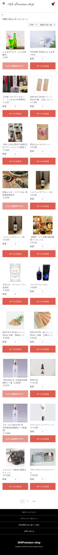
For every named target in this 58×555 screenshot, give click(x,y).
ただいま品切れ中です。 (15, 66)
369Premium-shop (29, 542)
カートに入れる (43, 66)
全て (2, 15)
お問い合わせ (29, 531)
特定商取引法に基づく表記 (29, 525)
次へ (34, 501)
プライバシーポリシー (29, 519)
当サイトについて (29, 512)
